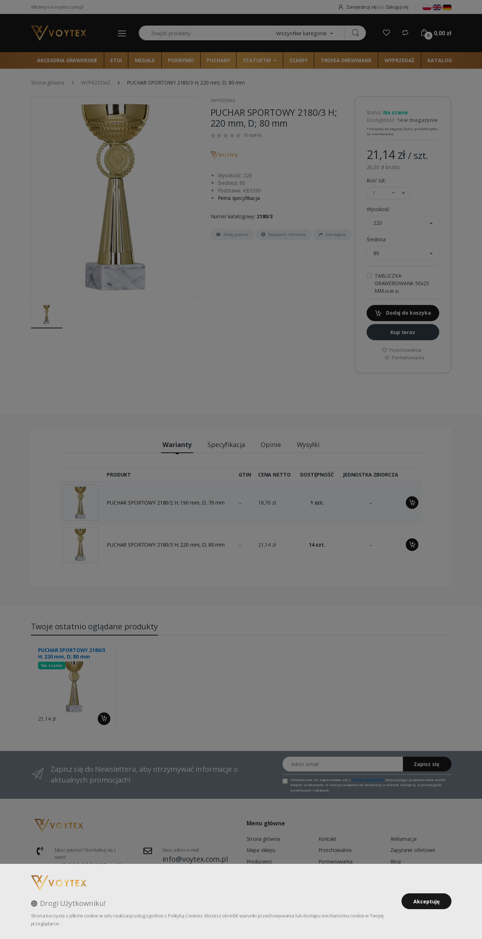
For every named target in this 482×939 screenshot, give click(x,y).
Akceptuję (426, 901)
